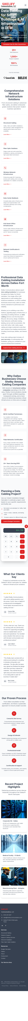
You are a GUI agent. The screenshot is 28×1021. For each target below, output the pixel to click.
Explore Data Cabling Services (14, 348)
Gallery (3, 951)
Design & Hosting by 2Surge (13, 983)
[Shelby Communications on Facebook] (6, 925)
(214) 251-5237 (7, 915)
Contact (3, 958)
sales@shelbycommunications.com (12, 917)
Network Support (6, 935)
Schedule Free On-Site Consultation (14, 44)
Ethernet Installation (6, 939)
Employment (4, 956)
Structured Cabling (6, 933)
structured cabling (19, 35)
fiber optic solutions (7, 37)
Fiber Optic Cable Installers (8, 942)
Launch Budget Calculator (11, 521)
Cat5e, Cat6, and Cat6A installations (12, 126)
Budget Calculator (6, 949)
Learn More (7, 134)
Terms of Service (14, 985)
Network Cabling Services (8, 937)
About (2, 953)
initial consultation (13, 702)
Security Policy (22, 985)
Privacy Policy (5, 985)
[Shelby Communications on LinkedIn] (2, 925)
